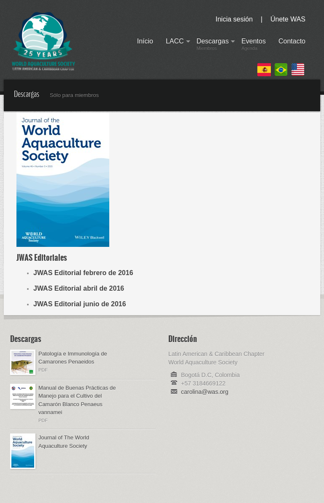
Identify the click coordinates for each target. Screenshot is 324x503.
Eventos (253, 45)
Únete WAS (287, 19)
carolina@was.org (204, 391)
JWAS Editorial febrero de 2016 (83, 272)
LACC (175, 45)
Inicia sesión (234, 19)
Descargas (213, 45)
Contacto (291, 45)
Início (145, 45)
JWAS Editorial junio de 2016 (79, 304)
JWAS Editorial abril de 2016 (78, 288)
